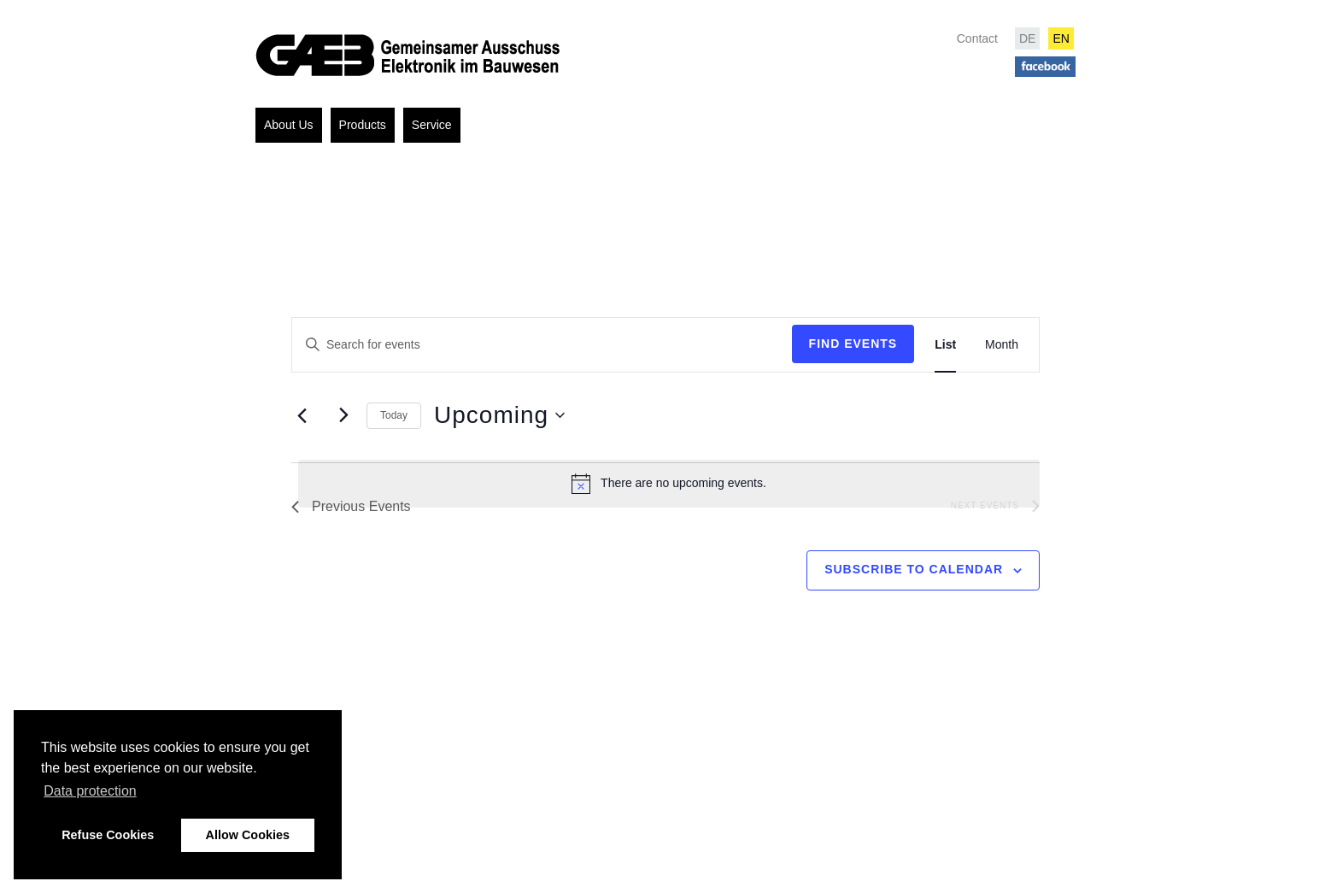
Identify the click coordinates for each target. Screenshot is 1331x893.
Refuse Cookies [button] (108, 835)
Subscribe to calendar (913, 569)
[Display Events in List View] (945, 345)
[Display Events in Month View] (1001, 345)
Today (394, 415)
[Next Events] (343, 415)
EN (1060, 38)
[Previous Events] (301, 416)
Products (362, 125)
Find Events (853, 343)
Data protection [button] (90, 791)
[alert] (669, 484)
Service (432, 125)
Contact (977, 38)
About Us (289, 125)
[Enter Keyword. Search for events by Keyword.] (542, 345)
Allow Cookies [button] (248, 835)
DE (1027, 38)
